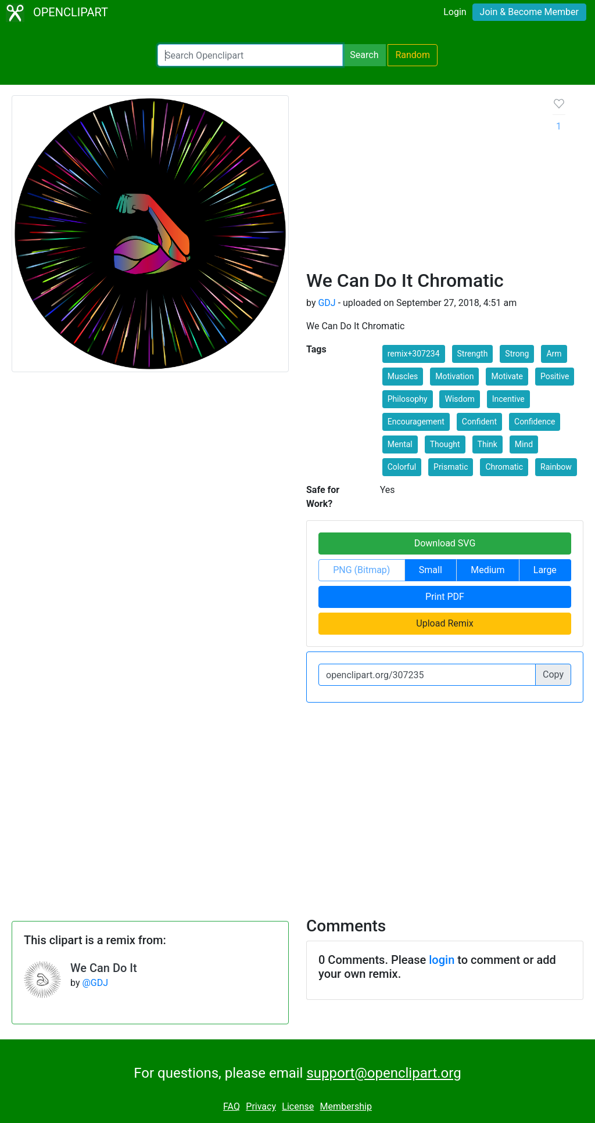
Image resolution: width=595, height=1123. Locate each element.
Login (454, 11)
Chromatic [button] (504, 466)
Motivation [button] (454, 376)
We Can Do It (103, 968)
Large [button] (545, 569)
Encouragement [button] (416, 421)
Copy (553, 674)
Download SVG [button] (445, 543)
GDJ (326, 302)
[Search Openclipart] (250, 55)
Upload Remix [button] (444, 623)
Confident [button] (479, 421)
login (441, 960)
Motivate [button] (507, 376)
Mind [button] (524, 444)
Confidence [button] (534, 421)
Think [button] (487, 444)
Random (412, 54)
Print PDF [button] (444, 596)
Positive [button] (554, 376)
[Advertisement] (420, 182)
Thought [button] (445, 444)
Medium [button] (487, 569)
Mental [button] (400, 444)
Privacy (261, 1106)
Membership (346, 1106)
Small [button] (430, 569)
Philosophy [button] (408, 399)
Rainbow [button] (556, 466)
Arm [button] (553, 353)
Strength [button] (472, 353)
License (298, 1106)
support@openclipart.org (383, 1073)
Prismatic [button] (450, 466)
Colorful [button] (402, 466)
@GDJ (95, 982)
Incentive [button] (508, 399)
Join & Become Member (529, 11)
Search (364, 54)
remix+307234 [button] (414, 353)
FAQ (231, 1106)
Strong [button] (517, 353)
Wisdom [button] (459, 399)
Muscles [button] (403, 376)
